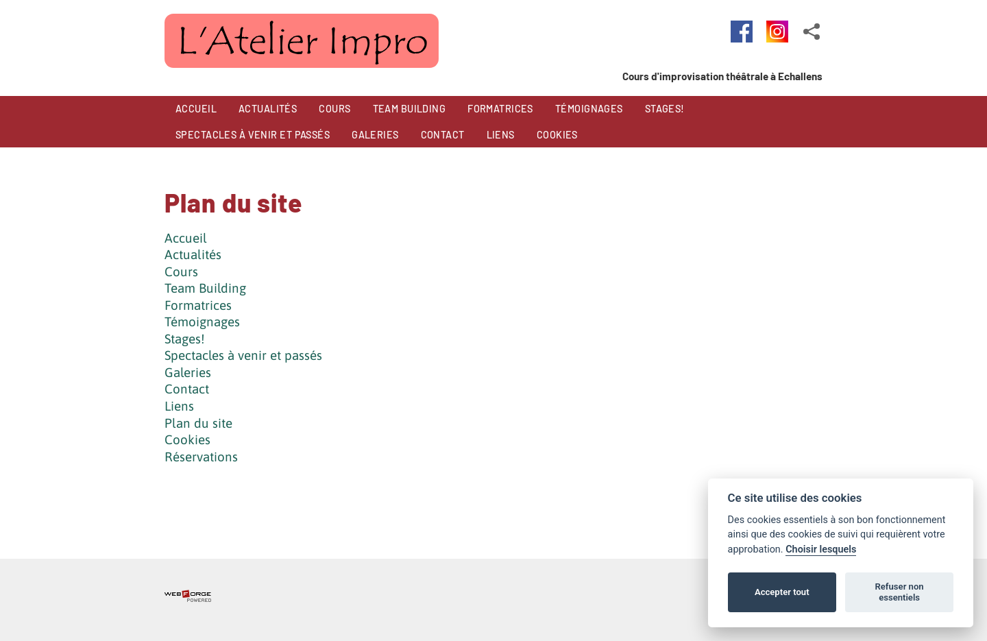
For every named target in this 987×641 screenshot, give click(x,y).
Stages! (184, 338)
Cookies (187, 439)
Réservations (201, 456)
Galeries (187, 372)
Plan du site (198, 423)
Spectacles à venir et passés (243, 355)
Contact (186, 388)
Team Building (205, 287)
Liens (179, 405)
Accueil (185, 237)
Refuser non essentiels (899, 592)
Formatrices (198, 305)
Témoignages (202, 321)
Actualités (192, 254)
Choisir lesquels (820, 549)
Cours (181, 271)
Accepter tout (782, 592)
